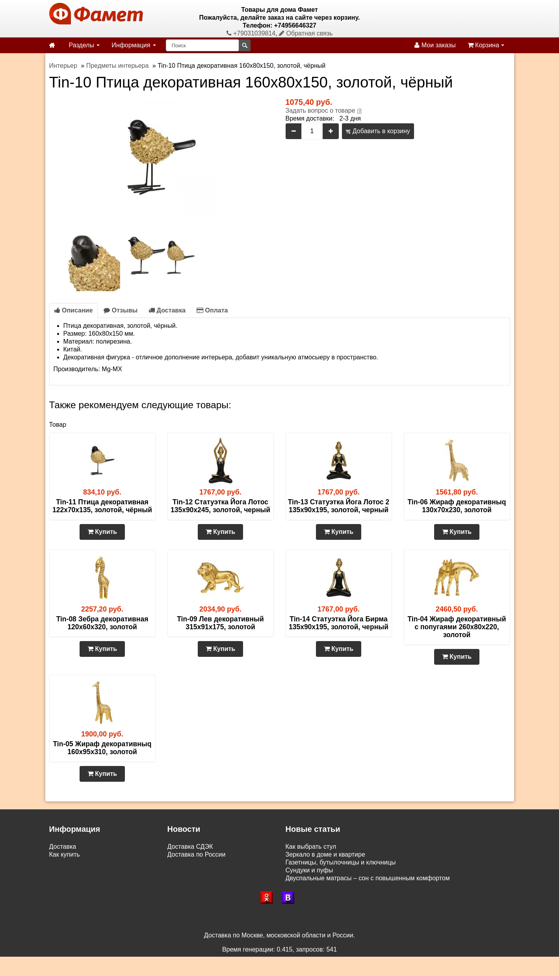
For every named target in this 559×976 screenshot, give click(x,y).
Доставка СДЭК (190, 846)
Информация (133, 45)
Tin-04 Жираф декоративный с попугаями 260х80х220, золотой (456, 627)
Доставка (167, 310)
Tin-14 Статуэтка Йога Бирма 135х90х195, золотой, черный (338, 623)
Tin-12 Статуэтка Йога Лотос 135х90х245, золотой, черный (220, 506)
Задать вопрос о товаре (320, 110)
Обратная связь (305, 33)
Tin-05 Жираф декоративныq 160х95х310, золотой (102, 748)
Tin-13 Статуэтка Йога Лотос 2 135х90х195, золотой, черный (339, 506)
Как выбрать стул (311, 846)
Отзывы (120, 310)
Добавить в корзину (378, 131)
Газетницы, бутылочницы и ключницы (341, 862)
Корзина (486, 45)
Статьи (59, 878)
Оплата (212, 310)
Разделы (84, 45)
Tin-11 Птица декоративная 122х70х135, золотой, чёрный (102, 506)
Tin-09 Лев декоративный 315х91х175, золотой (220, 623)
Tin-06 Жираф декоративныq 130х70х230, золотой (456, 506)
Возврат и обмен (73, 870)
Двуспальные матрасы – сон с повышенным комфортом (368, 878)
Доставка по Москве (197, 862)
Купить (102, 531)
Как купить (64, 854)
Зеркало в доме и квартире (325, 854)
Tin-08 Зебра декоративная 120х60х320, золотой (102, 623)
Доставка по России (196, 854)
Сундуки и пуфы (309, 870)
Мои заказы (434, 45)
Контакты (62, 886)
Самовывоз (66, 862)
